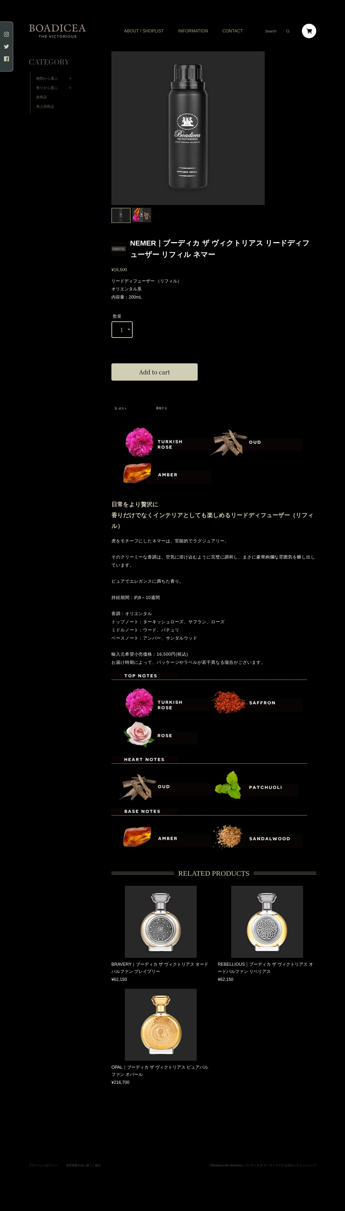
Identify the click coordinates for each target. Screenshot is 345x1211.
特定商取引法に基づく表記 (83, 1164)
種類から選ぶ (47, 71)
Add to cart (154, 372)
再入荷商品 (45, 99)
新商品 (41, 90)
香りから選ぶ (47, 81)
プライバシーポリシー (43, 1164)
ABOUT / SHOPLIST (144, 31)
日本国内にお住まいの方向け (154, 386)
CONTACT (232, 31)
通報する (161, 408)
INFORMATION (193, 31)
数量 (117, 316)
